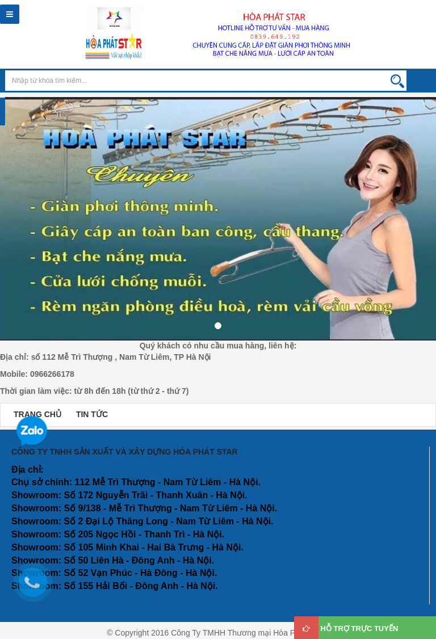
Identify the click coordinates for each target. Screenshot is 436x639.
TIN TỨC (92, 414)
